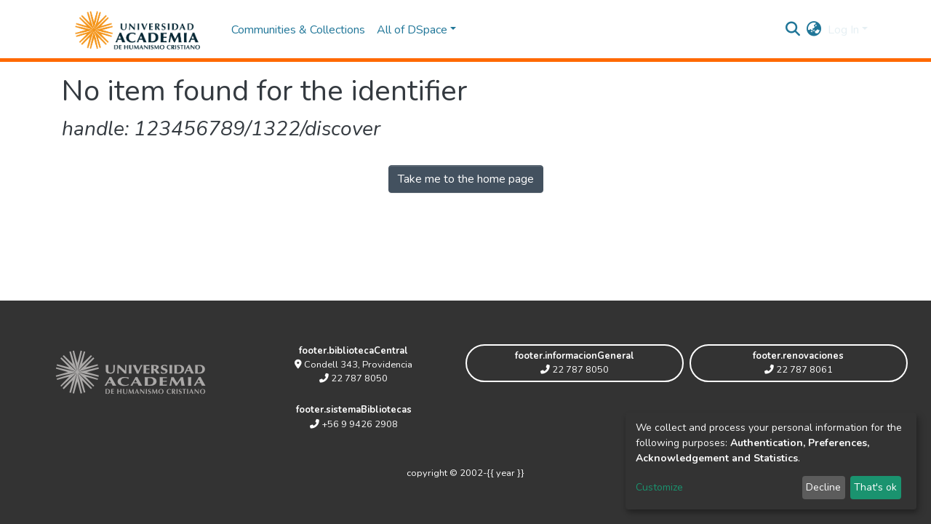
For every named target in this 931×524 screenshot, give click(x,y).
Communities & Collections (298, 30)
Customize (659, 487)
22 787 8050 (353, 378)
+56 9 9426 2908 (354, 424)
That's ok (875, 487)
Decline (823, 487)
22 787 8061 (798, 369)
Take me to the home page (466, 179)
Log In (843, 30)
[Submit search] (793, 30)
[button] (814, 30)
